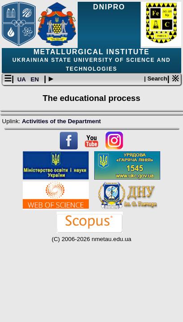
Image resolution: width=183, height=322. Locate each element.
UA (22, 79)
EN (36, 79)
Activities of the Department (61, 121)
